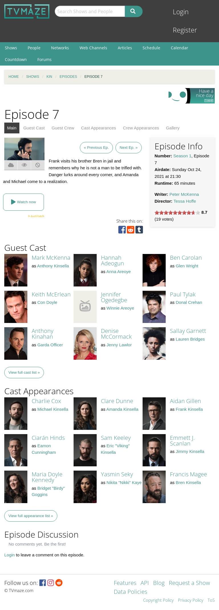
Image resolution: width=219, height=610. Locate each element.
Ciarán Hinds (48, 438)
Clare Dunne (117, 401)
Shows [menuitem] (11, 47)
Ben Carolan (186, 257)
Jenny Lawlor (119, 344)
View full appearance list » (31, 516)
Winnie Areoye (120, 308)
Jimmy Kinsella (190, 451)
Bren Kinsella (188, 482)
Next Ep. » (128, 147)
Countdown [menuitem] (16, 59)
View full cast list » (24, 372)
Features (125, 583)
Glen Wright (187, 265)
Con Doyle (47, 302)
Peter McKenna (184, 194)
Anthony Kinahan (42, 333)
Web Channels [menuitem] (93, 47)
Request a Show (189, 583)
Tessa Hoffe (184, 201)
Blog (159, 583)
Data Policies (130, 592)
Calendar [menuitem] (179, 47)
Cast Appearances (98, 127)
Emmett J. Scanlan (182, 440)
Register (185, 30)
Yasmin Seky (117, 474)
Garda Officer (50, 344)
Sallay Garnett (188, 331)
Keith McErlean (51, 294)
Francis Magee (188, 474)
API (145, 583)
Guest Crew (63, 127)
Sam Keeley (116, 438)
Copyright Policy (158, 600)
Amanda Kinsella (122, 409)
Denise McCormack (116, 333)
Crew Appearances (141, 127)
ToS (211, 600)
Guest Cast (34, 127)
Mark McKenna (51, 257)
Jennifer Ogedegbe (114, 297)
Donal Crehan (189, 302)
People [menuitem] (34, 47)
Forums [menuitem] (44, 59)
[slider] (177, 212)
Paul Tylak (183, 294)
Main (12, 127)
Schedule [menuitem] (151, 47)
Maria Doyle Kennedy (47, 477)
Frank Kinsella (189, 409)
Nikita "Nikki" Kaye (124, 482)
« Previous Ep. (96, 147)
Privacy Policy (190, 600)
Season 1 (182, 155)
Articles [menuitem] (125, 47)
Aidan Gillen (185, 401)
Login (181, 11)
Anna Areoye (118, 271)
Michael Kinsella (52, 409)
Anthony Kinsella (53, 265)
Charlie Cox (46, 401)
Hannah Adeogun (112, 260)
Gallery (173, 127)
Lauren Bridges (190, 339)
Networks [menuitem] (60, 47)
